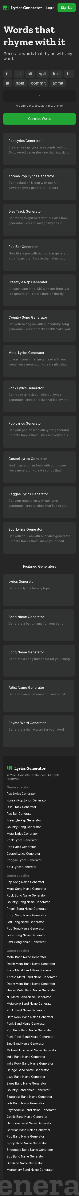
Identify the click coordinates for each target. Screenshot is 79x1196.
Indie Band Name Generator (26, 1056)
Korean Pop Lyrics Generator (27, 800)
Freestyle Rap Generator (24, 820)
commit (38, 83)
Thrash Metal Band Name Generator (32, 977)
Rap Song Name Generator (25, 882)
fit (8, 73)
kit (18, 73)
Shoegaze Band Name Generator (30, 1149)
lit (7, 83)
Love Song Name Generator (26, 935)
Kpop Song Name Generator (26, 915)
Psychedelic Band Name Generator (31, 1110)
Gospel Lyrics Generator (23, 853)
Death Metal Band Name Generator (31, 964)
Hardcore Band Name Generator (29, 1123)
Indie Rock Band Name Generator (30, 1063)
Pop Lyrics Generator (21, 847)
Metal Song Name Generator (26, 888)
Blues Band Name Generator (26, 1083)
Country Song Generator (24, 827)
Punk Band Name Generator (26, 1023)
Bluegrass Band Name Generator (29, 1096)
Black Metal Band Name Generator (31, 970)
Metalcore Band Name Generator (30, 1003)
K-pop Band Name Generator (27, 1143)
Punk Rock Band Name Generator (30, 1036)
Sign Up (66, 7)
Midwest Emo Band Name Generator (32, 1050)
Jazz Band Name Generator (26, 1076)
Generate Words (39, 119)
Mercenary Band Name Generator (30, 1169)
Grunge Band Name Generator (28, 1070)
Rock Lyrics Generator (22, 840)
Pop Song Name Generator (25, 928)
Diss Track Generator (21, 807)
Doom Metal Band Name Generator (31, 983)
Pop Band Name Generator (25, 1136)
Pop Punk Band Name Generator (29, 1030)
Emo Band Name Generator (25, 1043)
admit (57, 83)
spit (42, 73)
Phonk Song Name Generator (27, 908)
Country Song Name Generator (28, 902)
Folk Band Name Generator (25, 1103)
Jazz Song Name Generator (26, 942)
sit (30, 73)
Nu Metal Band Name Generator (29, 997)
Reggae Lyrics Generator (24, 860)
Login (50, 7)
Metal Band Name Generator (26, 957)
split (20, 83)
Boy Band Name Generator (25, 1156)
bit (69, 73)
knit (56, 73)
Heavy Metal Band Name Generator (31, 990)
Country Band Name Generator (28, 1090)
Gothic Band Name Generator (27, 1116)
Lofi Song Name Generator (25, 922)
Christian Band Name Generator (28, 1130)
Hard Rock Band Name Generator (30, 1017)
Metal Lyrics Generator (22, 833)
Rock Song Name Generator (26, 895)
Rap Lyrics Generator (21, 793)
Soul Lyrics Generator (21, 867)
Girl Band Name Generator (25, 1163)
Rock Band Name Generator (26, 1010)
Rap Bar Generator (20, 813)
